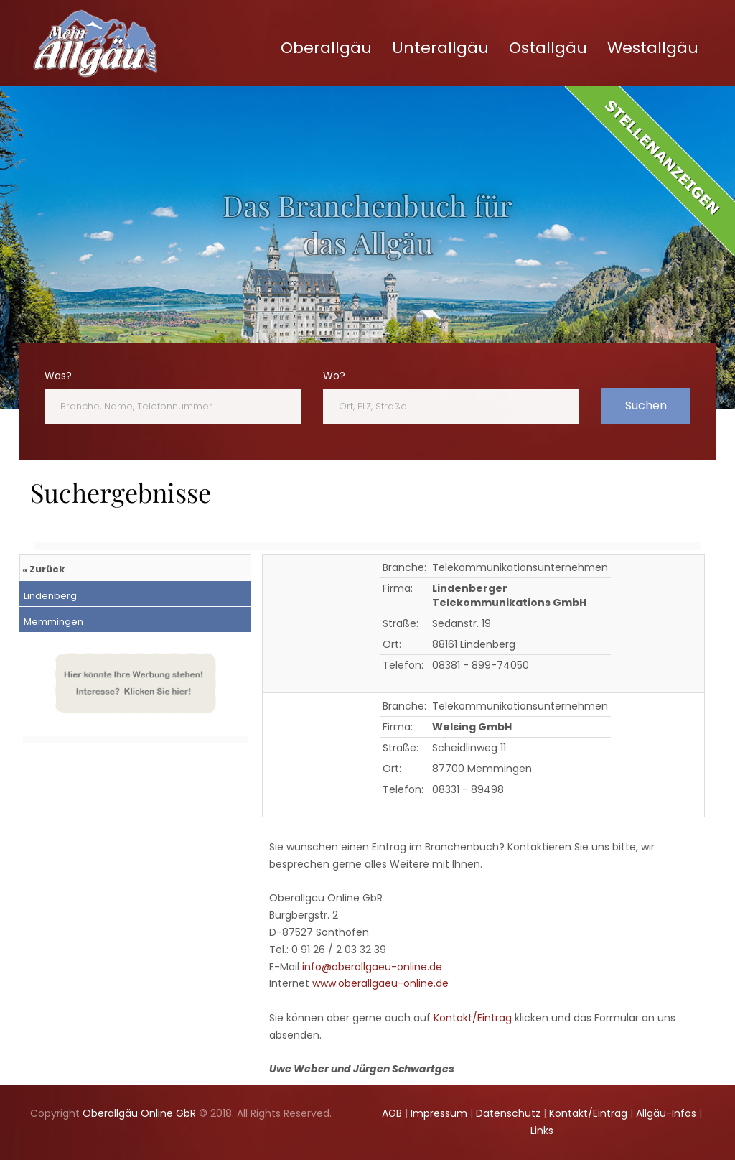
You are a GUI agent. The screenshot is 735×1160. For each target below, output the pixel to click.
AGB (392, 1113)
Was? (58, 375)
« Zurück (43, 569)
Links (541, 1130)
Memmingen (52, 621)
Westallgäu (652, 48)
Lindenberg (49, 596)
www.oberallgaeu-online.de (380, 983)
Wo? (334, 375)
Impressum (439, 1113)
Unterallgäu (440, 48)
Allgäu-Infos (666, 1113)
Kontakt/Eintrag (473, 1018)
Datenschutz (508, 1113)
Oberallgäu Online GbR (139, 1113)
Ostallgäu (548, 48)
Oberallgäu (326, 48)
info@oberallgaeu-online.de (372, 967)
